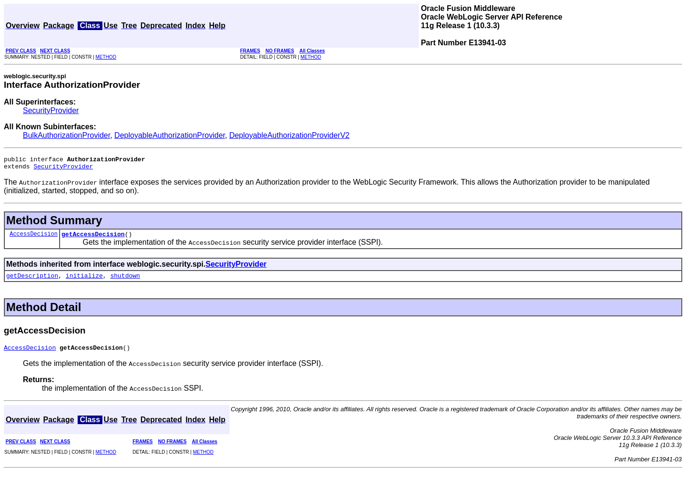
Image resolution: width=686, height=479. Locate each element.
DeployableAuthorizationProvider (169, 135)
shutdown (125, 281)
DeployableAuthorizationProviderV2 (289, 135)
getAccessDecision (93, 238)
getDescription (32, 281)
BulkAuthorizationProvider (66, 135)
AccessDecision (34, 238)
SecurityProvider (51, 110)
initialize (84, 281)
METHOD (106, 57)
